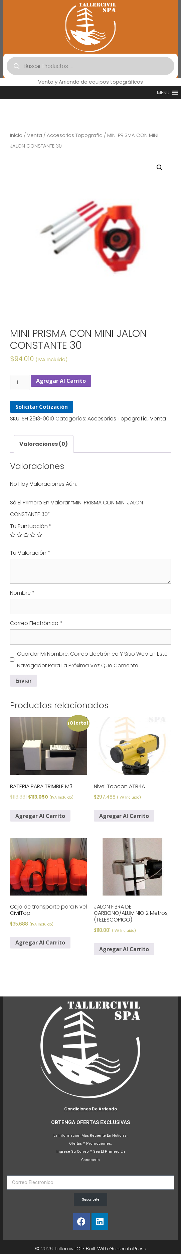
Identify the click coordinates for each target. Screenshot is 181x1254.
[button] (163, 92)
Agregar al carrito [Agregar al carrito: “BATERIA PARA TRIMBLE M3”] (40, 816)
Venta (34, 135)
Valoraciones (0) (43, 444)
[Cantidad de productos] (19, 382)
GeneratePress (127, 1248)
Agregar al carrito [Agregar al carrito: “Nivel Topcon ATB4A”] (124, 816)
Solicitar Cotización (41, 406)
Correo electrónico (36, 623)
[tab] (43, 444)
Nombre (22, 593)
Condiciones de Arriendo (90, 1109)
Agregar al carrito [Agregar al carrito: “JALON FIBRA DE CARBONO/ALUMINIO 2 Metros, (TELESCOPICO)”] (124, 949)
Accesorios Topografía (75, 135)
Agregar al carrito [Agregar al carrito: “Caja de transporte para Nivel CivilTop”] (40, 942)
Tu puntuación (31, 526)
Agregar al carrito (61, 380)
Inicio (16, 135)
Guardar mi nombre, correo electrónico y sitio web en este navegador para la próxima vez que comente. (92, 659)
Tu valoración (30, 553)
